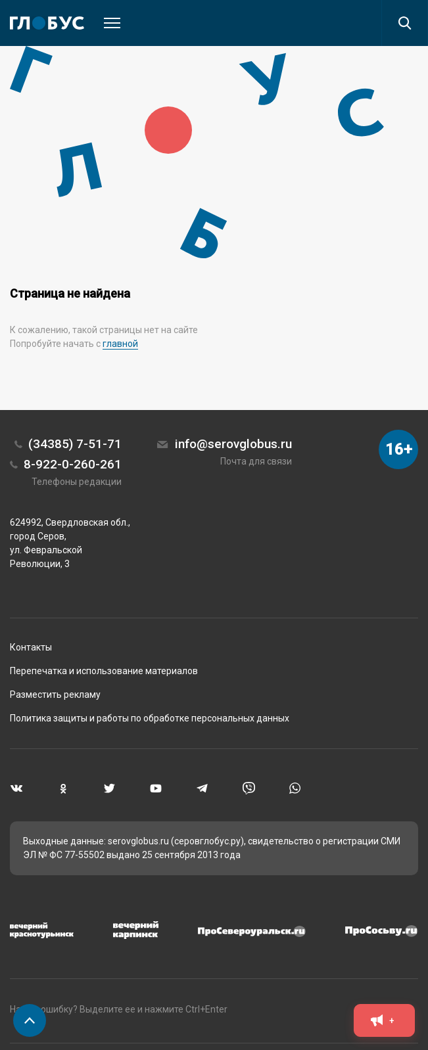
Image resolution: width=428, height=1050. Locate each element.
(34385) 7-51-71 (75, 443)
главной (120, 343)
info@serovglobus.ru (233, 443)
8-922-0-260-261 (73, 464)
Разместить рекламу (55, 694)
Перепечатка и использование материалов (104, 671)
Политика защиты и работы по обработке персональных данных (149, 718)
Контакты (31, 647)
